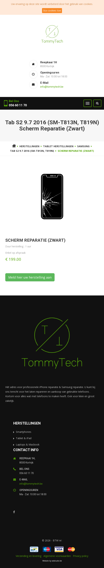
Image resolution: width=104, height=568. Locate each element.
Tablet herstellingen (58, 146)
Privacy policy (80, 556)
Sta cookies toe (52, 10)
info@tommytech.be (51, 86)
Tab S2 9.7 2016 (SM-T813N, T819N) (32, 150)
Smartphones (23, 431)
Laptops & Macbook (27, 444)
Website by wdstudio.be (52, 561)
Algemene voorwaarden (57, 556)
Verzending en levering (28, 556)
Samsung (83, 146)
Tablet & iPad (23, 438)
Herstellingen (29, 146)
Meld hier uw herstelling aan (30, 277)
